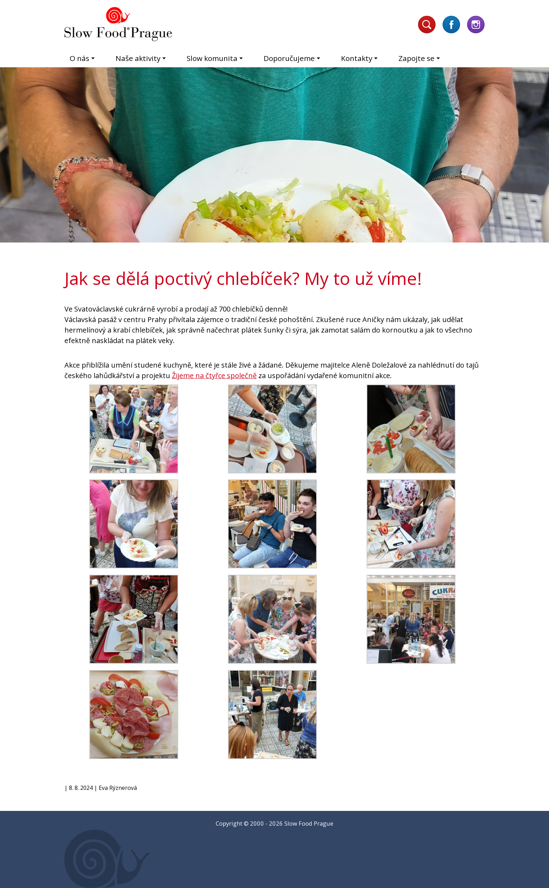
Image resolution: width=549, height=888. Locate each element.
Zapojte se (416, 58)
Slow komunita (212, 58)
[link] (214, 375)
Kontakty (356, 58)
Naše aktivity (138, 58)
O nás (79, 58)
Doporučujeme (289, 58)
